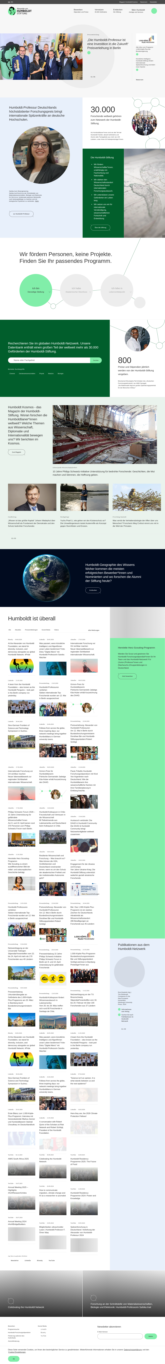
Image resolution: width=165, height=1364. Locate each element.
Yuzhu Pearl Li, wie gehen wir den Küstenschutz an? (83, 523)
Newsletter (153, 2)
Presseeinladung (15, 992)
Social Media (46, 630)
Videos (56, 630)
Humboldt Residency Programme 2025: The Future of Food (83, 1161)
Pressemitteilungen (31, 630)
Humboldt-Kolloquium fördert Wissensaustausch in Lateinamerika (51, 1000)
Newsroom (143, 2)
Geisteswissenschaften (27, 373)
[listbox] (36, 292)
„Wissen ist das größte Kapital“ (31, 523)
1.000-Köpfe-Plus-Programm (82, 954)
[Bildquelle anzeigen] (81, 78)
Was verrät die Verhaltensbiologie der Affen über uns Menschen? (135, 523)
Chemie (12, 373)
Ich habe (76, 288)
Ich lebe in (116, 288)
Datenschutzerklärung (133, 1350)
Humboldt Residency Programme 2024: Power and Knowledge (83, 1196)
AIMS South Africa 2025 (19, 1159)
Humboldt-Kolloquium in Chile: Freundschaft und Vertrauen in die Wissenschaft (52, 815)
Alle (9, 630)
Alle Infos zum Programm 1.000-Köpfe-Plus (144, 50)
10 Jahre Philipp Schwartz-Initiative (104, 473)
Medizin (51, 373)
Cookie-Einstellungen (17, 1352)
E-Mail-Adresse (102, 1332)
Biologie (60, 373)
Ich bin (35, 288)
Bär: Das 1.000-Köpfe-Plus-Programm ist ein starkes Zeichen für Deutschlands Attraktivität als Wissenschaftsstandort (82, 912)
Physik (41, 373)
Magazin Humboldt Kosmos (128, 2)
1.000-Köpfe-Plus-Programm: (107, 48)
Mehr (37, 201)
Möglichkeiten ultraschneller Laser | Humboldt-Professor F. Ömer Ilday (52, 1230)
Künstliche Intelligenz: (145, 64)
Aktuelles (18, 630)
